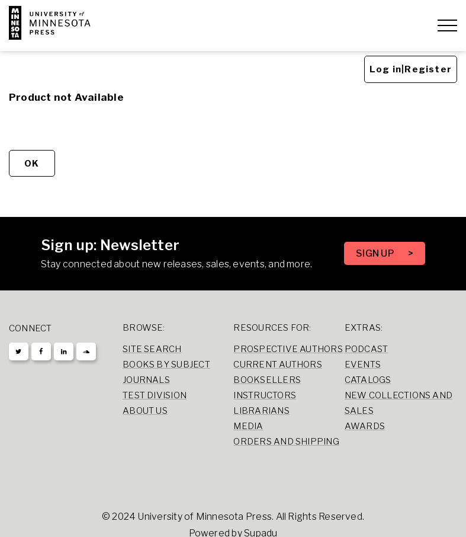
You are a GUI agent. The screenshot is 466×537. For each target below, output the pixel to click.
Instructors (264, 395)
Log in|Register (410, 69)
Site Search (152, 349)
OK (31, 163)
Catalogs (368, 380)
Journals (146, 380)
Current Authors (277, 364)
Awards (365, 426)
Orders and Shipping (286, 441)
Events (363, 364)
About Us (145, 410)
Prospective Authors (287, 349)
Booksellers (267, 380)
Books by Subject (166, 364)
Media (248, 426)
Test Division (155, 395)
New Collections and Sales (398, 403)
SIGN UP (376, 253)
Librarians (261, 410)
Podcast (366, 349)
